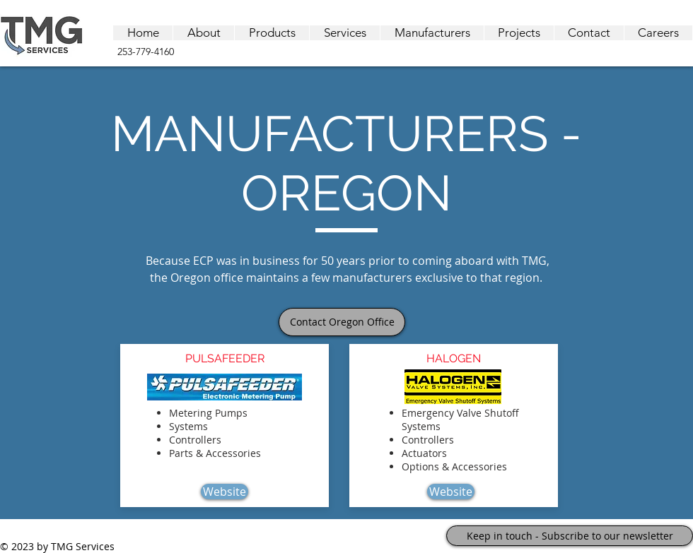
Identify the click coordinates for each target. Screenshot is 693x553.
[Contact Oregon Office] (342, 322)
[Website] (224, 491)
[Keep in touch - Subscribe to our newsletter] (569, 535)
